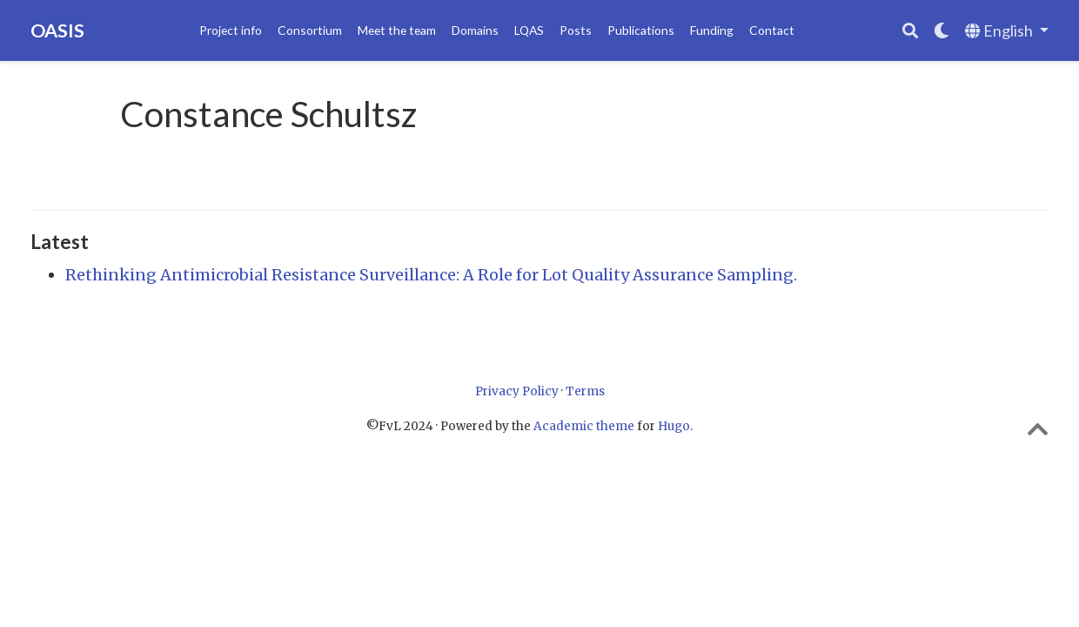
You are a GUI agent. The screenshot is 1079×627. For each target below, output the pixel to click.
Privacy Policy (517, 391)
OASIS (57, 30)
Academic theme (583, 426)
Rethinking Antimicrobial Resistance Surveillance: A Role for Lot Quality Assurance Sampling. (431, 275)
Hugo (674, 426)
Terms (585, 391)
